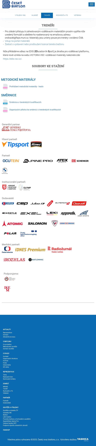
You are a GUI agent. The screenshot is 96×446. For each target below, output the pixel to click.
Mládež (35, 15)
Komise (5, 361)
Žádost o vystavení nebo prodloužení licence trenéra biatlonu (34, 44)
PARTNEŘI (6, 398)
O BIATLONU (7, 341)
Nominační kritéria (9, 379)
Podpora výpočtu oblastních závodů (15, 425)
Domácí (5, 335)
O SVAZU (6, 353)
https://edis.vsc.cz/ (12, 58)
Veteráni (77, 15)
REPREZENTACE (8, 372)
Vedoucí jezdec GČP (9, 423)
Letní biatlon (7, 417)
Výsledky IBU (20, 15)
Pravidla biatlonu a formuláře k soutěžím (17, 419)
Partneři (5, 401)
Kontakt (5, 356)
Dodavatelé (7, 403)
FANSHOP (6, 430)
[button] (91, 4)
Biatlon (5, 415)
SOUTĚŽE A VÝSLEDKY (10, 407)
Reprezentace (7, 333)
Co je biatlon (7, 344)
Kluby (5, 363)
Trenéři (47, 15)
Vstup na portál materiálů (17, 41)
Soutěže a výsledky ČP (10, 410)
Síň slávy (6, 367)
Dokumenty (7, 365)
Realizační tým (8, 377)
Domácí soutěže (8, 349)
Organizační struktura (10, 358)
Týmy (5, 375)
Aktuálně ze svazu (9, 337)
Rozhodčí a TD (62, 15)
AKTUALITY (7, 329)
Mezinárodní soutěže (10, 346)
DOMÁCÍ (6, 384)
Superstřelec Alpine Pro (11, 421)
